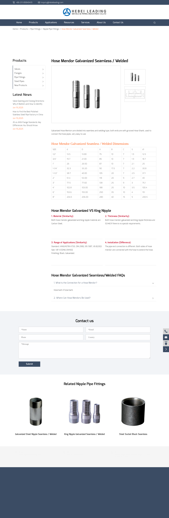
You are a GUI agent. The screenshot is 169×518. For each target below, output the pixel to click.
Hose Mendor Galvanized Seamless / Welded (79, 29)
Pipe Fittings (35, 29)
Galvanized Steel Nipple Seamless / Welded (35, 434)
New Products (20, 85)
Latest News (22, 94)
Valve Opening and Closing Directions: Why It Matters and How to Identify (28, 102)
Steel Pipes (19, 81)
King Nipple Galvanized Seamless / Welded (84, 434)
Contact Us (118, 23)
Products (33, 23)
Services (85, 23)
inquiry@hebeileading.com (50, 2)
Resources (69, 23)
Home (19, 23)
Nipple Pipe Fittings (51, 29)
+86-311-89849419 (22, 2)
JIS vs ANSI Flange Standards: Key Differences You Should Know (27, 123)
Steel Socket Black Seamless (133, 434)
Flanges (18, 73)
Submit (29, 364)
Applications (51, 23)
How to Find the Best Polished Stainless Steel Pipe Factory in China (28, 113)
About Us (101, 23)
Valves (17, 69)
